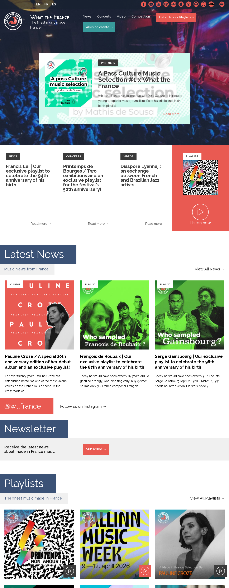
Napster (196, 4)
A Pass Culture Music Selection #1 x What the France (134, 81)
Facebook (143, 4)
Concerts (105, 19)
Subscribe (94, 450)
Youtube (158, 4)
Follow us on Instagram (81, 407)
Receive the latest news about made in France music (29, 450)
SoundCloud (211, 4)
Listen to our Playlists (175, 19)
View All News (207, 270)
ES (51, 4)
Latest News (34, 255)
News (88, 19)
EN (35, 4)
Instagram (151, 4)
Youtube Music (188, 4)
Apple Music (181, 4)
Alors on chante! (98, 27)
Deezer (173, 4)
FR (44, 4)
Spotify (166, 4)
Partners (108, 63)
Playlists (23, 484)
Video (122, 19)
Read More (171, 115)
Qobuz (203, 4)
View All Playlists (205, 499)
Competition (141, 19)
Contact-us (222, 4)
